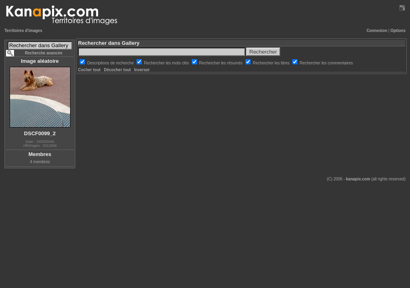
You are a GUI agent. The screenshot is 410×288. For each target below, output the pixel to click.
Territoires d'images (23, 30)
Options (398, 30)
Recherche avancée (43, 53)
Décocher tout (117, 70)
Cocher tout (89, 70)
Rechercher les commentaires (326, 63)
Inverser (142, 70)
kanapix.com (358, 179)
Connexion (376, 30)
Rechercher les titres (271, 63)
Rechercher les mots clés (167, 63)
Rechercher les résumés (221, 63)
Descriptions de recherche (111, 63)
